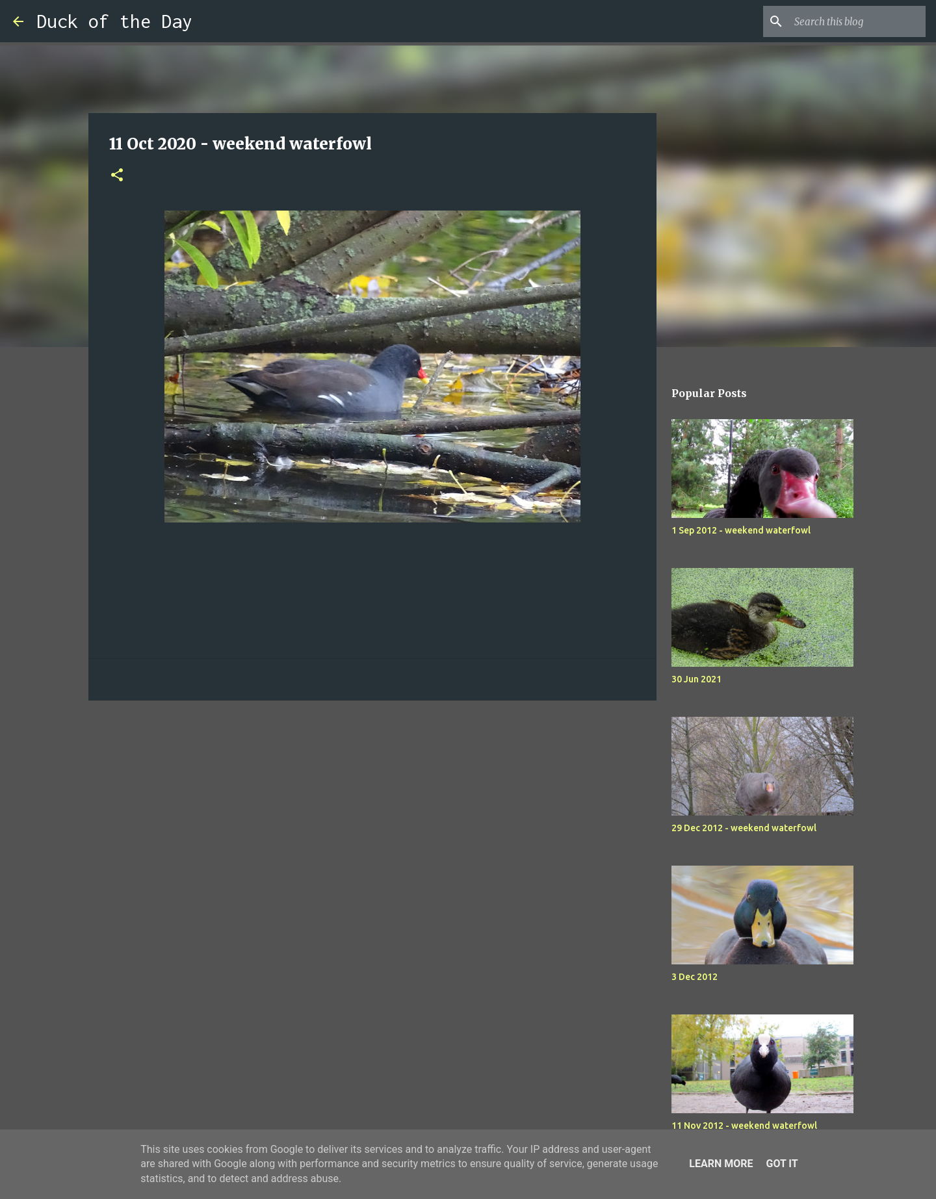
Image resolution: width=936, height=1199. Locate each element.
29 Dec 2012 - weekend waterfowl (743, 828)
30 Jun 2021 (696, 679)
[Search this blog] (857, 21)
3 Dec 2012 (694, 977)
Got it (782, 1163)
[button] (117, 176)
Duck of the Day (114, 21)
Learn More (721, 1163)
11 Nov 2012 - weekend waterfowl (744, 1125)
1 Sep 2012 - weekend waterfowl (741, 530)
